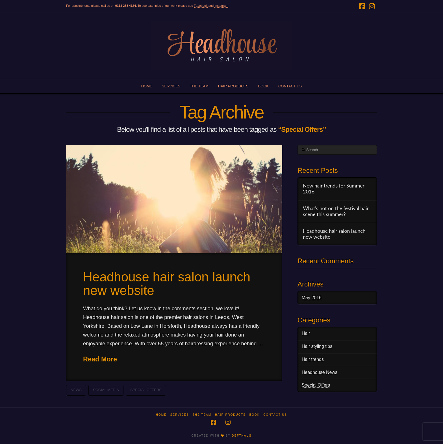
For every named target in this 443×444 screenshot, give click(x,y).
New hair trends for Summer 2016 (333, 189)
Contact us (275, 414)
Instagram (221, 5)
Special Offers (146, 390)
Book (254, 414)
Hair (306, 333)
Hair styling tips (317, 346)
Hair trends (313, 359)
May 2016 (312, 297)
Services (179, 414)
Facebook (200, 5)
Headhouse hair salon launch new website (166, 284)
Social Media (106, 390)
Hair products (230, 414)
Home (161, 414)
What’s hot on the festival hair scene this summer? (335, 211)
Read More (100, 359)
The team (202, 414)
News (76, 390)
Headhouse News (319, 372)
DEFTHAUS (241, 435)
